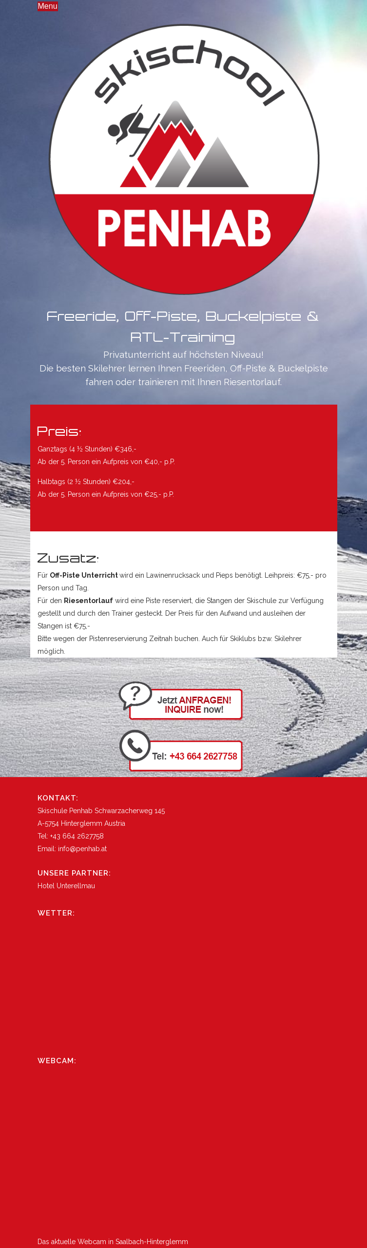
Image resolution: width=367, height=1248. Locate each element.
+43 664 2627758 (77, 836)
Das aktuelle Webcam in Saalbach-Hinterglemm (113, 1242)
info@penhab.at (82, 849)
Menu (48, 6)
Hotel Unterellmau (66, 886)
